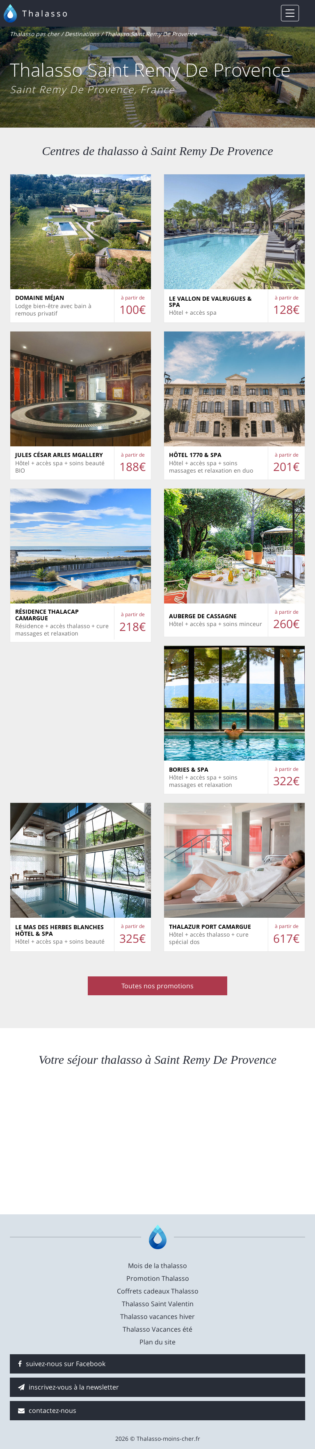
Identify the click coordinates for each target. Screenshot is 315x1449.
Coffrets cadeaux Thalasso (158, 1291)
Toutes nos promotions (157, 985)
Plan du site (157, 1341)
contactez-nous (47, 1410)
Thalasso (45, 13)
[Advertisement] (157, 1140)
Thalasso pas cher (34, 34)
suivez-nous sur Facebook (61, 1363)
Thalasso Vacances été (157, 1329)
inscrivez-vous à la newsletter (68, 1387)
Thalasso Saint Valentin (158, 1303)
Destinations (82, 34)
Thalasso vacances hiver (157, 1316)
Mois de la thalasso (157, 1265)
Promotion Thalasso (157, 1278)
